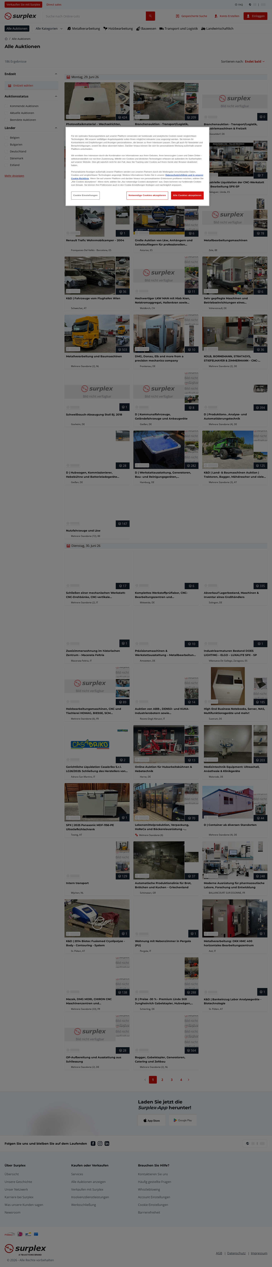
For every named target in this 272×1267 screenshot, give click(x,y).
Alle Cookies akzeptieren (187, 195)
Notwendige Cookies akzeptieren (147, 195)
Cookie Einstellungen (85, 195)
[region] (137, 166)
